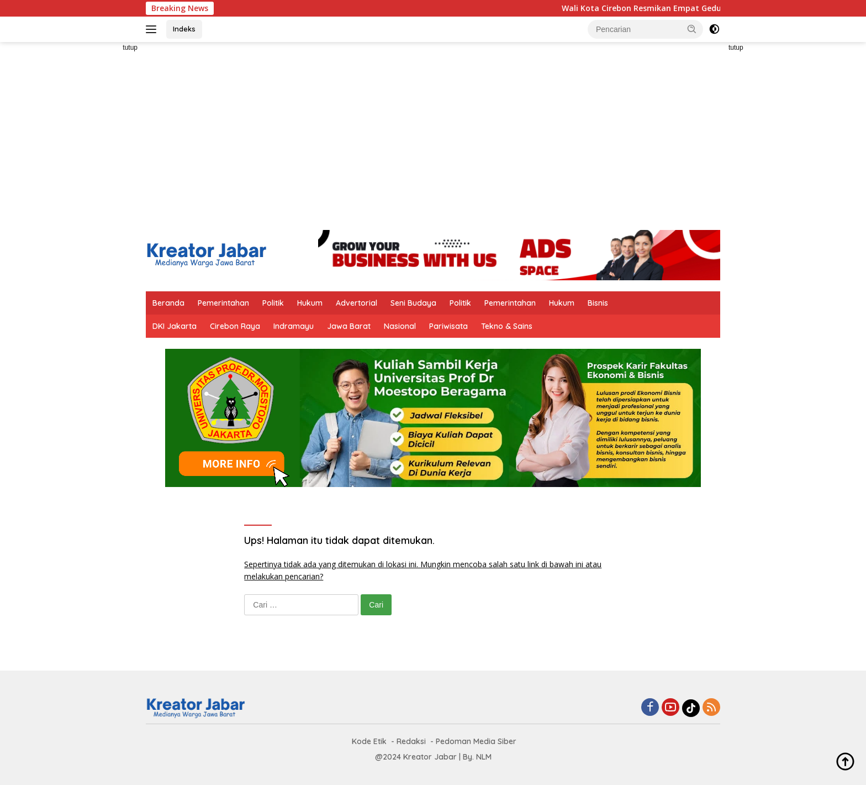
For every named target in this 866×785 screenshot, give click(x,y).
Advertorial (356, 303)
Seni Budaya (413, 303)
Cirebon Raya (235, 326)
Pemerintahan (223, 303)
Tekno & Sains (506, 326)
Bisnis (598, 303)
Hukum (310, 303)
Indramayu (293, 326)
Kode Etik (369, 741)
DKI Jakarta (174, 326)
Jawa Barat (349, 326)
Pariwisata (448, 326)
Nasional (400, 326)
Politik (273, 303)
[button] (692, 29)
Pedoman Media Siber (476, 741)
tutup (130, 47)
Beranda (168, 303)
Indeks (184, 28)
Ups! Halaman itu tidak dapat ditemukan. (339, 540)
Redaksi (411, 741)
